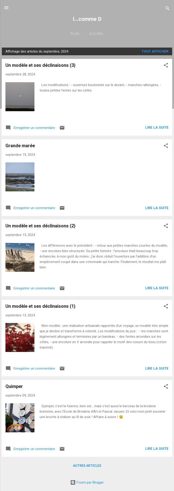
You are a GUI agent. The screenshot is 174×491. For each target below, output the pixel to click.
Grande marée (20, 145)
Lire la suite (157, 127)
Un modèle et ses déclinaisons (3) (40, 65)
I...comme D (87, 19)
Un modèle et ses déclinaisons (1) (40, 306)
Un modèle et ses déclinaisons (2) (40, 226)
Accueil (87, 34)
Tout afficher (155, 51)
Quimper (14, 386)
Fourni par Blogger (87, 482)
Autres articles (87, 465)
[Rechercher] (167, 9)
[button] (166, 66)
